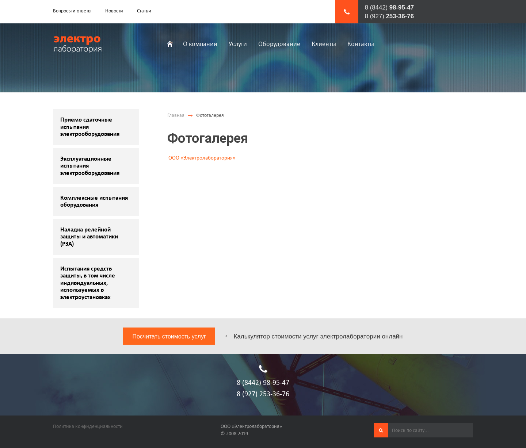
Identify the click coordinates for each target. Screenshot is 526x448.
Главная (175, 115)
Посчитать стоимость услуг (169, 336)
